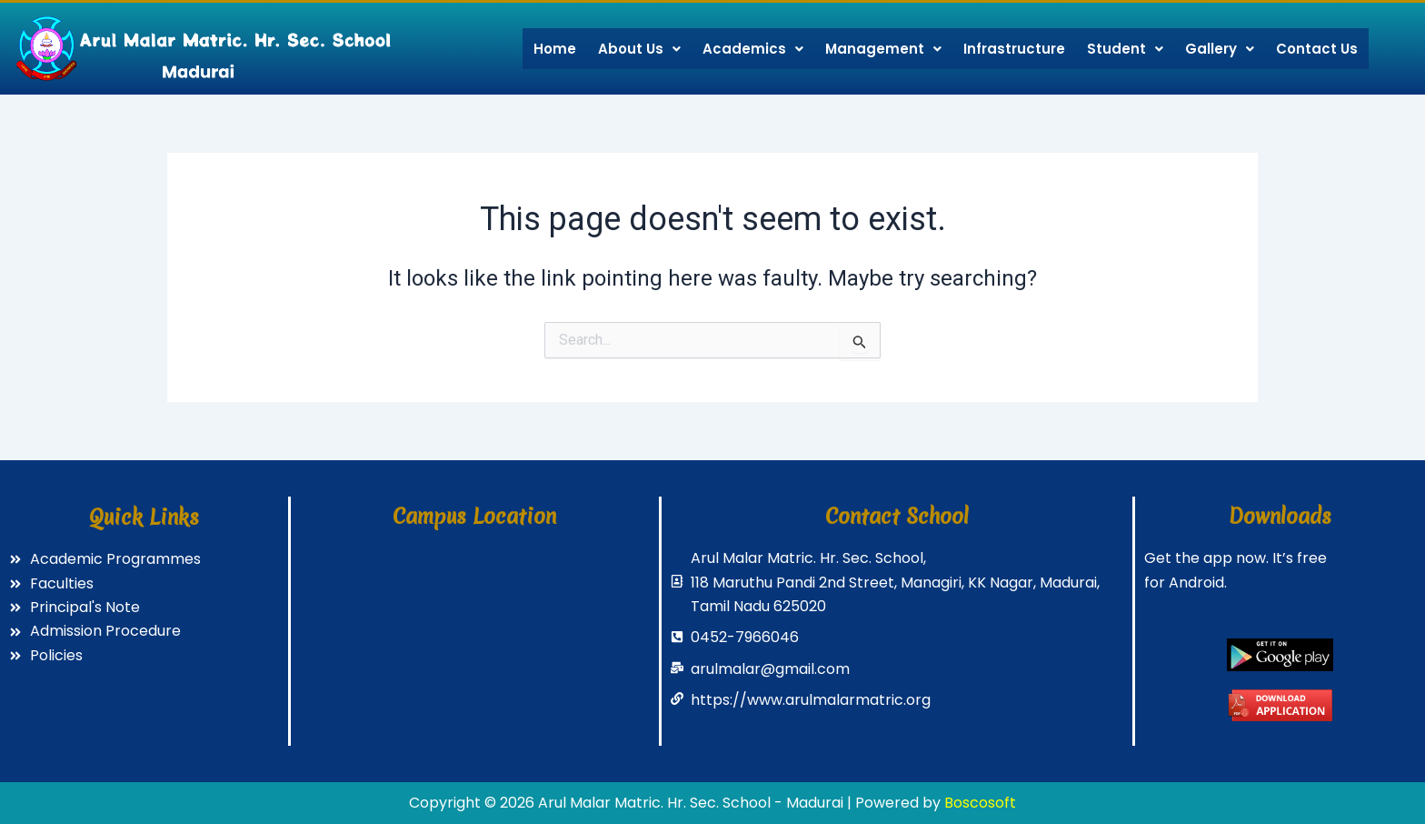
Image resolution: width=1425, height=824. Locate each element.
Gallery (1219, 48)
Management (883, 48)
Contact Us (1317, 48)
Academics (753, 48)
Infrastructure (1014, 48)
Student (1125, 48)
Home (554, 48)
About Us (639, 48)
